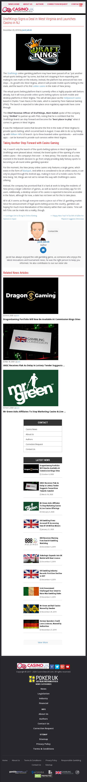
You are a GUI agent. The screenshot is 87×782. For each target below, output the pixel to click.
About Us (27, 4)
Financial (43, 703)
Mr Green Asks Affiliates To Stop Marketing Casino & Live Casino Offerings (50, 505)
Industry (43, 698)
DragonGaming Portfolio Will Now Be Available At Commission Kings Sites (41, 319)
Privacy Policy (43, 744)
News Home (13, 4)
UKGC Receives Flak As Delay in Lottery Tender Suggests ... (34, 365)
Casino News (31, 429)
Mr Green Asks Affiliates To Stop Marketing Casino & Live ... (34, 411)
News (43, 688)
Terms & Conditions (43, 748)
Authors (29, 439)
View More (43, 642)
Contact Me (53, 231)
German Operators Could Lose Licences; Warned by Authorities (50, 623)
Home (5, 760)
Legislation (43, 693)
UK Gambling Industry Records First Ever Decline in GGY (51, 573)
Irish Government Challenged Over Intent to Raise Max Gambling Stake (50, 591)
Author (40, 4)
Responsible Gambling (71, 760)
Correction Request (57, 4)
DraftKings (12, 73)
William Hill (16, 134)
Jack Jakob (27, 30)
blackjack (27, 170)
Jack (17, 315)
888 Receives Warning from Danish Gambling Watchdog (49, 540)
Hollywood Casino (72, 97)
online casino (39, 86)
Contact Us (30, 449)
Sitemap (43, 739)
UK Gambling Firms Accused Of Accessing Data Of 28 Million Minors (50, 523)
